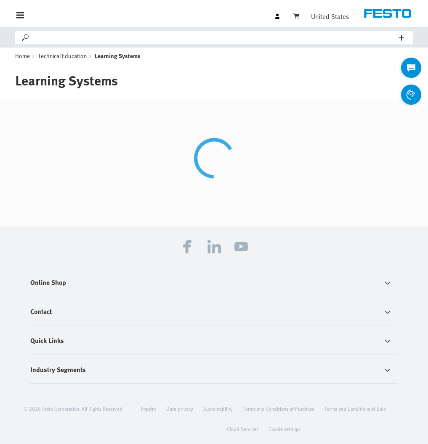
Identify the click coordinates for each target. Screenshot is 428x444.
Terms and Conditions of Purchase (278, 408)
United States (330, 16)
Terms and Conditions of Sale (355, 408)
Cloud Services (242, 429)
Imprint (148, 408)
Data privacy (179, 408)
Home (22, 55)
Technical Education (62, 55)
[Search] (214, 37)
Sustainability (218, 408)
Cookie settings (284, 429)
